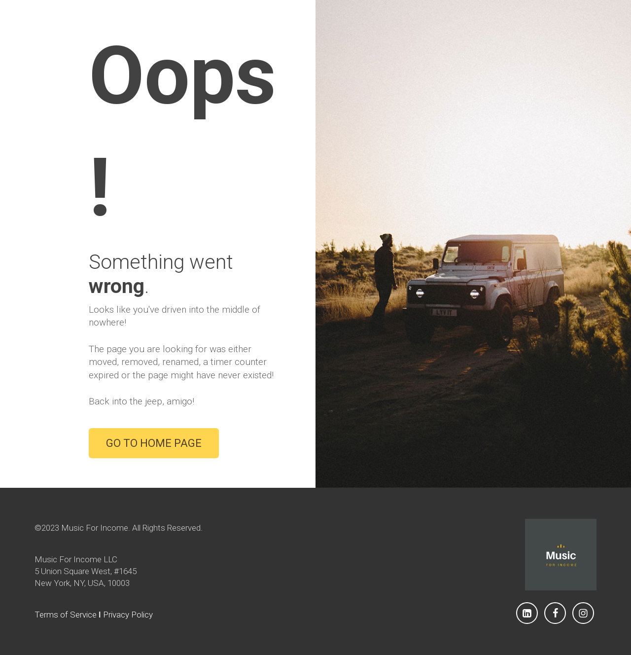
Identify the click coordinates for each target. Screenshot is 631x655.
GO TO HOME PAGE (154, 443)
